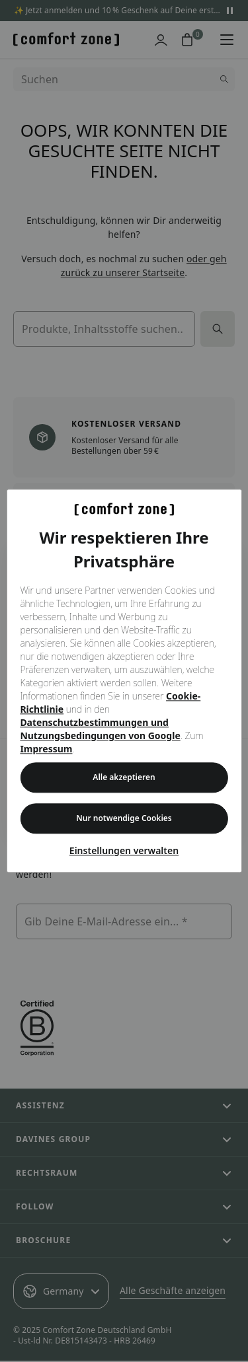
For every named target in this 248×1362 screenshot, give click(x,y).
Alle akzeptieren (124, 777)
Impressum (46, 749)
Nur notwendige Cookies (123, 818)
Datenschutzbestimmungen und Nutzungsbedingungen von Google (100, 729)
